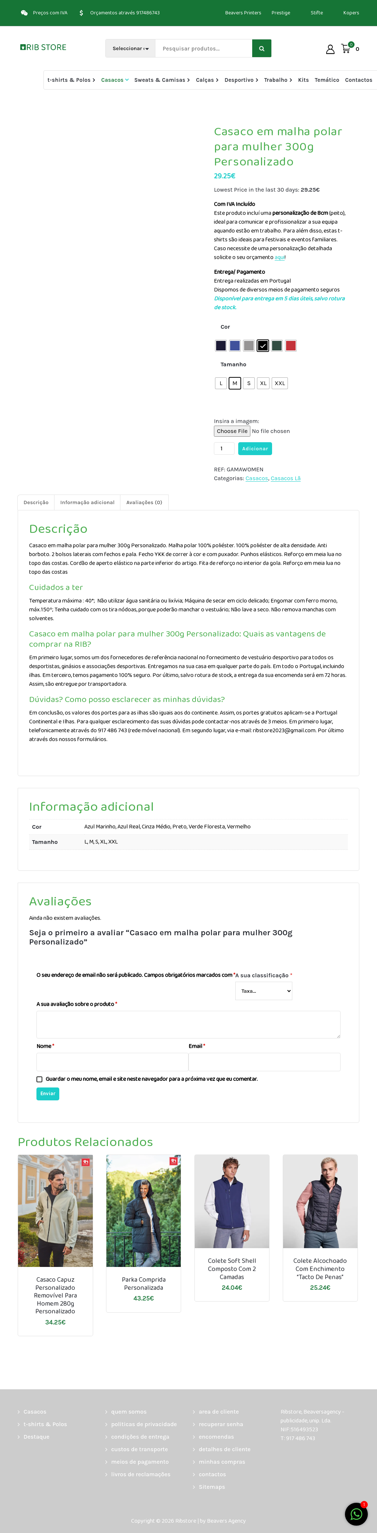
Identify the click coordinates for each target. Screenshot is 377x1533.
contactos (212, 1474)
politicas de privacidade (144, 1424)
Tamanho (233, 364)
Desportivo (239, 80)
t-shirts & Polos (69, 80)
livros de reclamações (140, 1474)
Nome (45, 1046)
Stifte (317, 13)
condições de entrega (140, 1436)
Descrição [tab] (36, 502)
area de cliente (219, 1411)
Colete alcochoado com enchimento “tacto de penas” (320, 1269)
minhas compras (222, 1461)
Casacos (112, 80)
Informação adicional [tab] (87, 502)
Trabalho (276, 80)
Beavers (234, 13)
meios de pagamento (140, 1461)
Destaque (36, 1436)
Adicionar (255, 449)
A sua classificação (263, 975)
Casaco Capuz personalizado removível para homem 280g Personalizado (55, 1296)
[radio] (220, 345)
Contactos (358, 80)
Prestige (281, 13)
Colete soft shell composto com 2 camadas (232, 1269)
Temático (327, 80)
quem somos (129, 1411)
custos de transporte (139, 1449)
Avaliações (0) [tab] (144, 502)
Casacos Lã (285, 478)
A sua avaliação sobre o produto (76, 1004)
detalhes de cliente (225, 1449)
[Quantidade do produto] (224, 448)
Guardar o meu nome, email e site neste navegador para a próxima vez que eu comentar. (152, 1079)
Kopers (351, 13)
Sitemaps (212, 1486)
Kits (303, 80)
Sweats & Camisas (160, 80)
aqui (280, 257)
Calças (205, 80)
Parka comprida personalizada (144, 1284)
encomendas (216, 1436)
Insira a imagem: (236, 421)
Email (196, 1046)
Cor (225, 326)
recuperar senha (221, 1424)
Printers (252, 13)
